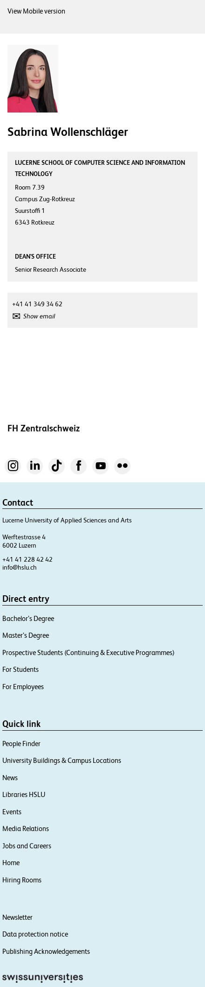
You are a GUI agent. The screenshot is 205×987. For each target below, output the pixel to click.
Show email (39, 316)
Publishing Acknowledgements (46, 951)
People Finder (21, 743)
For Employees (23, 687)
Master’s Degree (25, 635)
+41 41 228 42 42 (27, 559)
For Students (20, 669)
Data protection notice (35, 934)
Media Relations (25, 828)
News (10, 778)
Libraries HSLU (23, 794)
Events (11, 812)
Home (11, 863)
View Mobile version (36, 11)
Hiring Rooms (21, 880)
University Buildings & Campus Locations (61, 760)
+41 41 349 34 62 (37, 304)
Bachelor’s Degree (28, 618)
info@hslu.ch (19, 567)
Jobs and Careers (26, 846)
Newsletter (17, 917)
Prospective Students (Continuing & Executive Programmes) (88, 652)
